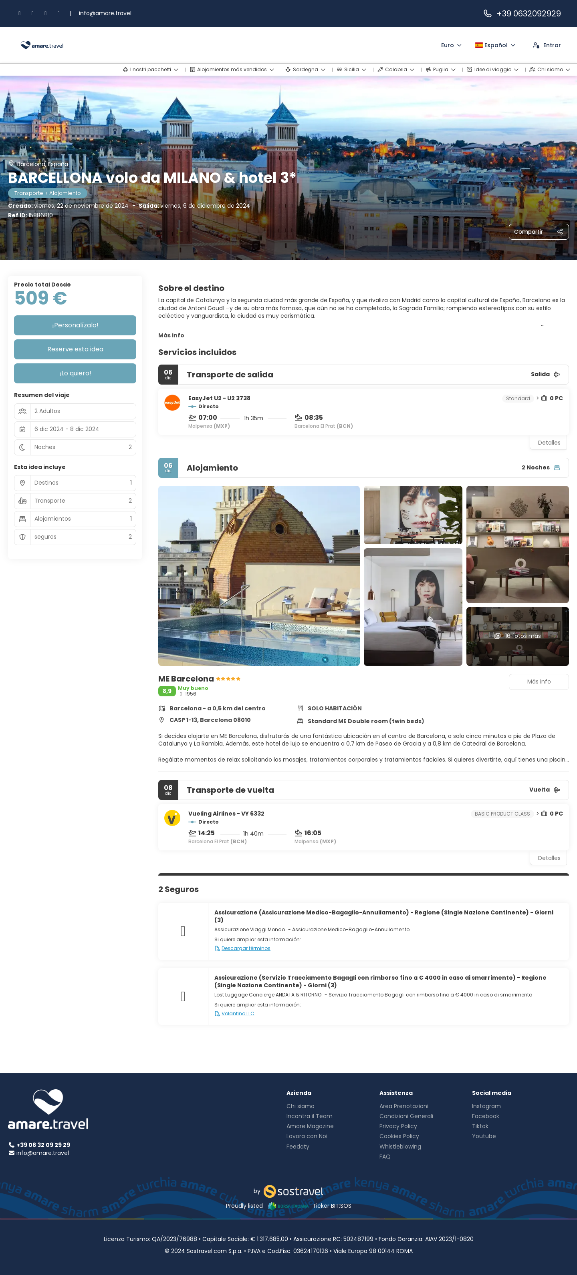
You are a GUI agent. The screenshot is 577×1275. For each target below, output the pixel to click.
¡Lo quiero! (75, 373)
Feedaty (297, 1147)
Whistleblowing (400, 1147)
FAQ (385, 1157)
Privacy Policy (398, 1126)
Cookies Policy (399, 1136)
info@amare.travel (105, 13)
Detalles (549, 443)
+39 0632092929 (521, 13)
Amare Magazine (310, 1126)
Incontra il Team (309, 1116)
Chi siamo (300, 1106)
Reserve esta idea (75, 349)
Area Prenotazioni (403, 1106)
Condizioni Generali (406, 1116)
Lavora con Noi (306, 1136)
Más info (171, 335)
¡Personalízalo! (75, 325)
